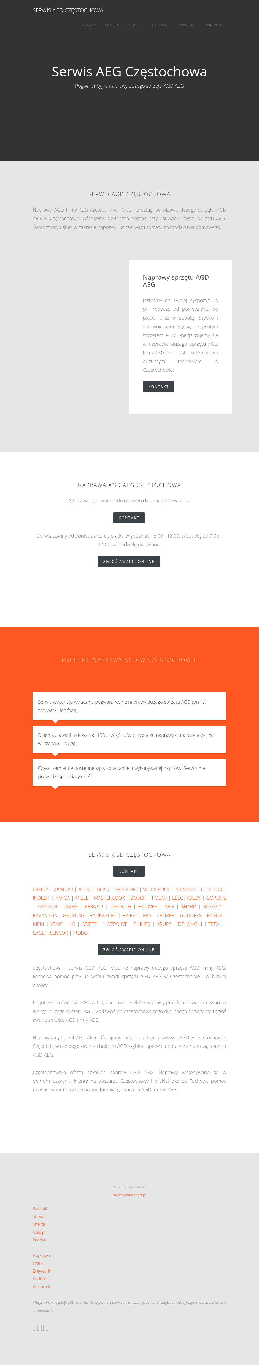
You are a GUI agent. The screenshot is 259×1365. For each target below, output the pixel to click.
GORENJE (216, 898)
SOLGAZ (212, 906)
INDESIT (41, 898)
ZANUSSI (63, 889)
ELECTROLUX (186, 898)
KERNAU (94, 906)
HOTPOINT (115, 924)
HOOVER (147, 906)
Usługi (39, 1232)
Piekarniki (42, 1286)
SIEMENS (185, 889)
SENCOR (59, 933)
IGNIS (57, 924)
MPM (38, 924)
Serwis (89, 24)
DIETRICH (120, 906)
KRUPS (164, 924)
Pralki (134, 24)
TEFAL (214, 924)
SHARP (188, 906)
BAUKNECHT (103, 915)
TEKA (146, 915)
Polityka (40, 1240)
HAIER (128, 915)
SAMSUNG (126, 889)
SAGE (39, 933)
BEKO (103, 889)
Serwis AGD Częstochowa (68, 10)
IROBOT (81, 933)
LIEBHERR (211, 889)
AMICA (63, 898)
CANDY (40, 889)
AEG (169, 906)
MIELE (81, 898)
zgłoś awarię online (131, 561)
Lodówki (158, 24)
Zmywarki (186, 24)
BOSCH (138, 898)
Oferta (112, 24)
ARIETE (89, 924)
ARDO (84, 889)
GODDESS (191, 915)
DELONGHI (190, 924)
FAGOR (214, 915)
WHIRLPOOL (156, 889)
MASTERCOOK (109, 898)
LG (72, 924)
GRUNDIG (73, 915)
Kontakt (213, 24)
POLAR (159, 898)
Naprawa (41, 1255)
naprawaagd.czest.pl (129, 1194)
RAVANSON (45, 915)
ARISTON (47, 906)
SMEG (70, 906)
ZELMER (165, 915)
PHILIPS (142, 924)
